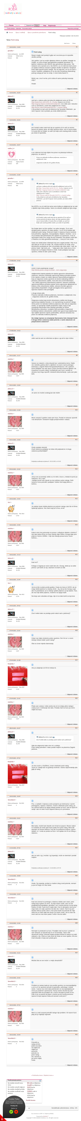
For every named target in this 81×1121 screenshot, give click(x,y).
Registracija (52, 25)
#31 (76, 1005)
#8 (76, 355)
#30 (76, 977)
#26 (76, 875)
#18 (76, 630)
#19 (76, 660)
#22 (76, 758)
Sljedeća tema (48, 1075)
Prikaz (74, 43)
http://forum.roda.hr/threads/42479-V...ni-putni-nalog (49, 107)
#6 (76, 260)
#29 (76, 953)
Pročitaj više (14, 1105)
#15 (76, 554)
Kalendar (18, 28)
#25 (76, 848)
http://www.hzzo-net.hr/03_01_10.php (44, 102)
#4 (76, 145)
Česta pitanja (11, 28)
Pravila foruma (30, 1100)
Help (44, 25)
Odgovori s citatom (71, 89)
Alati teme (67, 43)
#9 (76, 385)
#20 (76, 698)
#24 (76, 818)
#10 (76, 410)
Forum (11, 25)
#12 (76, 469)
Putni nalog (15, 40)
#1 (76, 47)
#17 (76, 605)
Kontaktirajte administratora (60, 1108)
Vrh (76, 1108)
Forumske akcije (27, 28)
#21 (76, 728)
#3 (76, 120)
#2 (76, 92)
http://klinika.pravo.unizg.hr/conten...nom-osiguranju (49, 270)
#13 (76, 498)
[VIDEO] (29, 1091)
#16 (76, 579)
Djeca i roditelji (20, 32)
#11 (76, 439)
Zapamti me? (29, 25)
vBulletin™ (46, 1116)
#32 (76, 1034)
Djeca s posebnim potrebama (37, 32)
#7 (76, 330)
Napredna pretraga (73, 28)
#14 (76, 525)
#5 (76, 174)
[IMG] (29, 1087)
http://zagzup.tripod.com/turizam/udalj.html (46, 104)
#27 (76, 894)
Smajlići (29, 1085)
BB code (29, 1083)
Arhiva (72, 1108)
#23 (76, 796)
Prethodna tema (37, 1075)
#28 (76, 923)
